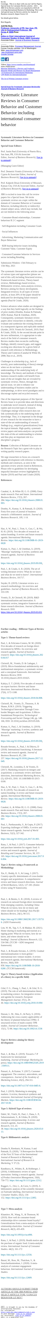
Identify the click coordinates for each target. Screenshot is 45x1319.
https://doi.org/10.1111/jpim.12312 (25, 1180)
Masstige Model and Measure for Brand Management (20, 71)
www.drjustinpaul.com (14, 50)
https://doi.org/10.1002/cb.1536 (27, 1028)
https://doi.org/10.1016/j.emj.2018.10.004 (23, 1003)
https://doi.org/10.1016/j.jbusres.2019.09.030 (21, 563)
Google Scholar (7, 54)
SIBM (11, 32)
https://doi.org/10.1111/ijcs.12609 (16, 1277)
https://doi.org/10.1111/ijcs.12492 (20, 1197)
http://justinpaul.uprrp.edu (11, 52)
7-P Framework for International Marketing (17, 73)
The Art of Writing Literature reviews (14, 79)
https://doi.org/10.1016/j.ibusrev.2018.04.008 (21, 698)
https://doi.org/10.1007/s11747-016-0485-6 (20, 1085)
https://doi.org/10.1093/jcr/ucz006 (16, 1234)
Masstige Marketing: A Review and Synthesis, (18, 68)
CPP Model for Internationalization (14, 75)
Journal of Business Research (27, 40)
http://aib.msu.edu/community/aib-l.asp (18, 1312)
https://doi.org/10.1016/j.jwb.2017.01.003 (20, 839)
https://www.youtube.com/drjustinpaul (21, 64)
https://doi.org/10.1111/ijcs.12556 (16, 1254)
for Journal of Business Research (20, 88)
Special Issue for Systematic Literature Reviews (19, 87)
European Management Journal (28, 46)
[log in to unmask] (28, 177)
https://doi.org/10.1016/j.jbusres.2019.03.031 (21, 612)
